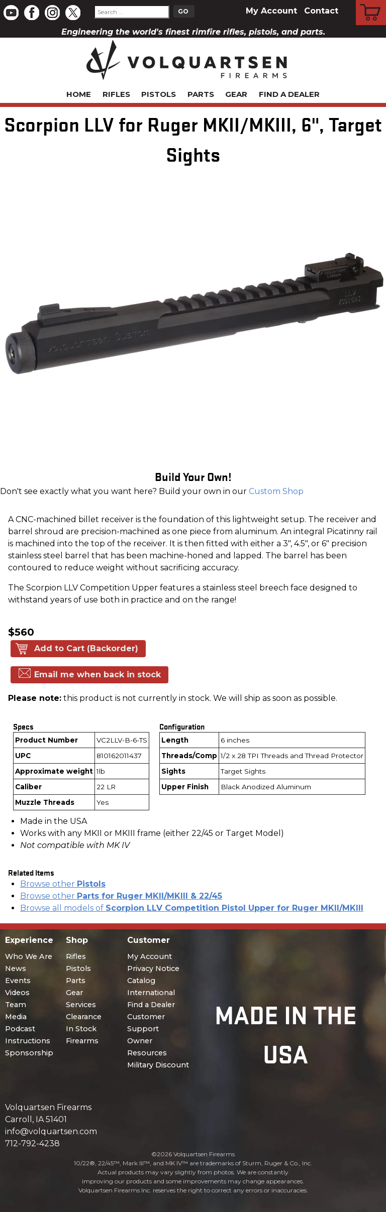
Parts (200, 94)
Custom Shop (276, 491)
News (15, 968)
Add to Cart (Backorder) (86, 648)
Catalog (141, 980)
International (151, 992)
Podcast (20, 1028)
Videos (17, 992)
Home (78, 94)
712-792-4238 (32, 1143)
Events (18, 980)
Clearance (84, 1016)
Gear (236, 94)
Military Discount (158, 1064)
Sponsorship (29, 1052)
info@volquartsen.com (51, 1131)
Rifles (116, 94)
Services (81, 1004)
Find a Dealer (289, 94)
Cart (371, 1)
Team (15, 1004)
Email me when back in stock (97, 674)
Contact (321, 11)
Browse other (63, 884)
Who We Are (28, 956)
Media (16, 1016)
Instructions (27, 1040)
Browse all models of (191, 908)
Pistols (158, 94)
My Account (271, 11)
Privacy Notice (153, 968)
